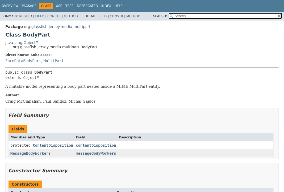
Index (106, 6)
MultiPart (54, 61)
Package (29, 6)
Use (59, 6)
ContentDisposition (53, 145)
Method (71, 16)
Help (118, 6)
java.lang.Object (20, 43)
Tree (69, 6)
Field (39, 16)
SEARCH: (160, 16)
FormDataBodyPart (23, 61)
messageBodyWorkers (96, 153)
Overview (10, 6)
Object (30, 77)
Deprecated (87, 6)
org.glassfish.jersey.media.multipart (57, 27)
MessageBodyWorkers (30, 153)
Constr (54, 16)
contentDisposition (96, 145)
